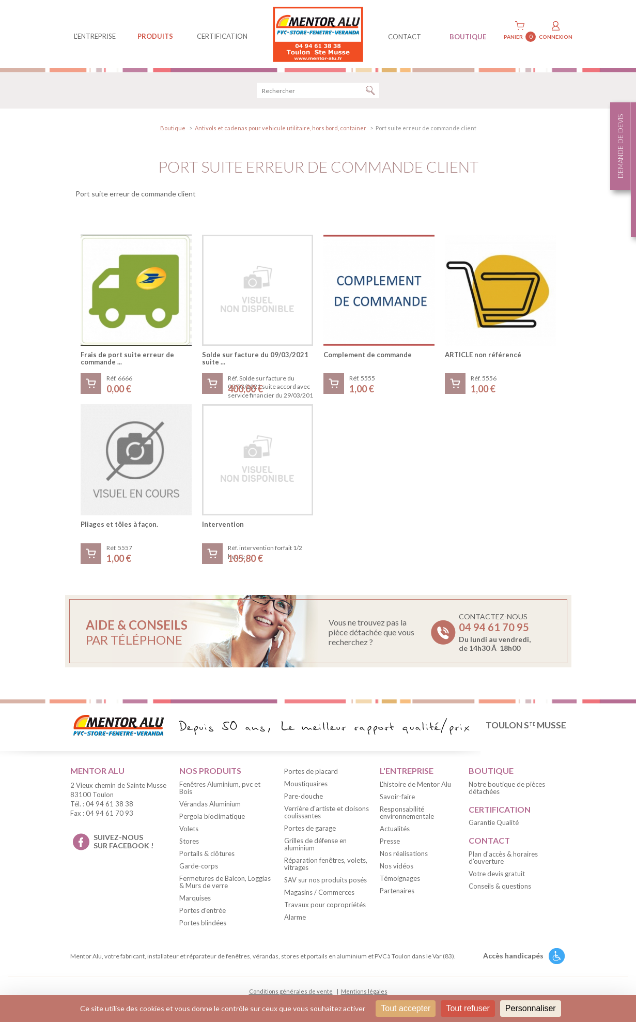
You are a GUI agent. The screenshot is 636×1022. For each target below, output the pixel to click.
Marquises (195, 898)
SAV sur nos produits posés (325, 880)
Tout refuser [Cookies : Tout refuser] (467, 1008)
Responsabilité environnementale (407, 812)
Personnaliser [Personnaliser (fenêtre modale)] (530, 1008)
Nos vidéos (396, 866)
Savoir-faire (397, 796)
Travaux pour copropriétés (325, 905)
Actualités (395, 829)
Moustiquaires (306, 784)
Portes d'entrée (202, 910)
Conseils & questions (500, 886)
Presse (390, 841)
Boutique (172, 128)
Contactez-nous (495, 632)
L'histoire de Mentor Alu (415, 784)
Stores (189, 841)
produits (155, 36)
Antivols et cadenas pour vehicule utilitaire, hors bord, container (280, 128)
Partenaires (397, 891)
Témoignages (400, 878)
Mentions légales (364, 991)
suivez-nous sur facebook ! (123, 841)
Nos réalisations (404, 853)
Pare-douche (303, 796)
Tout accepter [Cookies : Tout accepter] (405, 1008)
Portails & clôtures (207, 853)
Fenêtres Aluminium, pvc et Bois (219, 788)
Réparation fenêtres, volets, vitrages (325, 864)
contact (404, 37)
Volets (188, 829)
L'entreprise (95, 36)
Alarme (295, 917)
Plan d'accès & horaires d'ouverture (503, 857)
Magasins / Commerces (319, 892)
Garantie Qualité (494, 822)
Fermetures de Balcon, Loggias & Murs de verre (225, 882)
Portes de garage (310, 828)
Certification (222, 36)
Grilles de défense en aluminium (315, 844)
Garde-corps (198, 866)
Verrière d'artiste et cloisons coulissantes (326, 812)
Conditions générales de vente (291, 991)
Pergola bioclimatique (212, 816)
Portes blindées (202, 923)
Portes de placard (311, 771)
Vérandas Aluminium (210, 804)
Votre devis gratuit (497, 874)
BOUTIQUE (467, 37)
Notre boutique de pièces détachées (507, 788)
